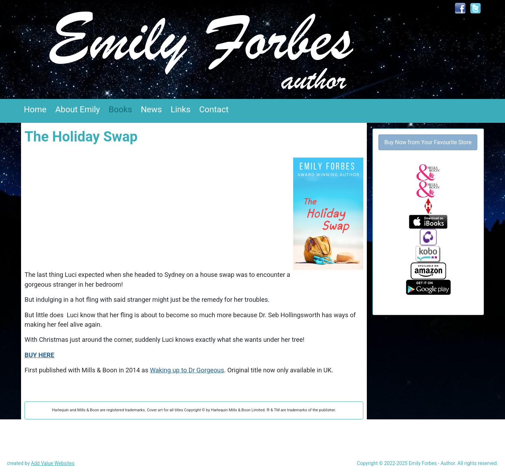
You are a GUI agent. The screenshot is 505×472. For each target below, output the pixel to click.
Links (181, 109)
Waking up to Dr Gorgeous (187, 370)
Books (120, 109)
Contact (214, 109)
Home (35, 109)
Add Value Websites (52, 463)
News (151, 109)
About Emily (77, 109)
